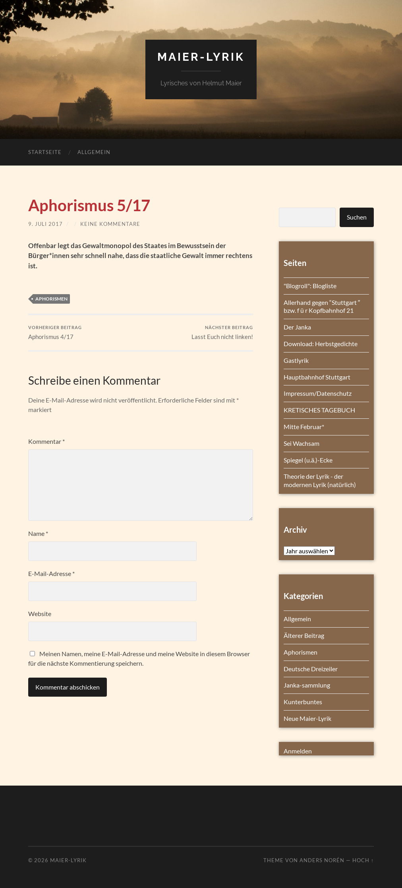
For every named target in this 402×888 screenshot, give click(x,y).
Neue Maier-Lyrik (307, 718)
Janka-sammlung (307, 685)
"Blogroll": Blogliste (310, 285)
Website (39, 613)
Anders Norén (322, 860)
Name (38, 533)
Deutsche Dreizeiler (311, 668)
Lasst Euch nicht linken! (222, 332)
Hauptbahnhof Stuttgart (317, 377)
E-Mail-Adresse (51, 573)
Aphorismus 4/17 (55, 332)
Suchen (357, 217)
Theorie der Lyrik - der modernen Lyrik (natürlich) (320, 480)
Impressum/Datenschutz (318, 393)
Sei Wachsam (301, 443)
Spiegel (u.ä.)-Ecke (308, 460)
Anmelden (298, 751)
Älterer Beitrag (304, 635)
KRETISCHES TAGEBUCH (319, 410)
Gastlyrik (296, 360)
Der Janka (297, 327)
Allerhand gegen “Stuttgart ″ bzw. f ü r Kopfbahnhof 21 (322, 306)
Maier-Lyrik (201, 57)
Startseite (45, 152)
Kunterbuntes (303, 701)
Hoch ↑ (363, 860)
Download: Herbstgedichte (321, 343)
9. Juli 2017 (45, 224)
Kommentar (46, 441)
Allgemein (93, 152)
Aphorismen (51, 299)
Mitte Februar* (304, 426)
